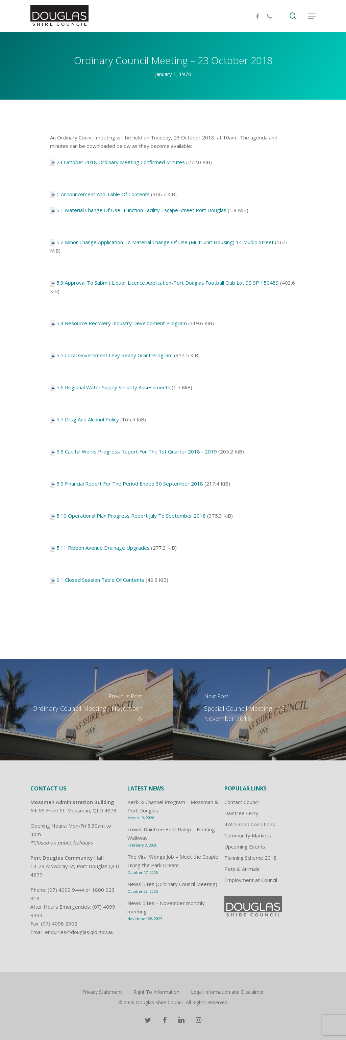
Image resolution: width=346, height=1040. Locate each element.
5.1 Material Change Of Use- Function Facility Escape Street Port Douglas (141, 210)
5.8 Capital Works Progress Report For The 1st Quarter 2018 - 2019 (136, 451)
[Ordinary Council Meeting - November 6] (86, 709)
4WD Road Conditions (249, 824)
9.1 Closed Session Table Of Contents (100, 579)
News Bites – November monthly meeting (166, 907)
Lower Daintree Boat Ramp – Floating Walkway (171, 833)
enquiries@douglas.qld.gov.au (79, 932)
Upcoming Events (244, 846)
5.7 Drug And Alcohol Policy (87, 419)
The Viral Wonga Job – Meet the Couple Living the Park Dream (172, 860)
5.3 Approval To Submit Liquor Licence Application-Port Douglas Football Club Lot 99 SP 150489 (167, 282)
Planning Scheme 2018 (250, 857)
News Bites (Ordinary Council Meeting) (172, 884)
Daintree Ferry (241, 813)
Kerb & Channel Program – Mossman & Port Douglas (172, 806)
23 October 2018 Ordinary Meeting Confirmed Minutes (120, 162)
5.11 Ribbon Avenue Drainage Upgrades (103, 547)
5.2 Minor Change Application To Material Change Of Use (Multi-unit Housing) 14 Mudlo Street (165, 242)
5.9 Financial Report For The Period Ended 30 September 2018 (129, 483)
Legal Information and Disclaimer (227, 992)
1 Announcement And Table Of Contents (103, 194)
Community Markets (247, 835)
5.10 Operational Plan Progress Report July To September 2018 (131, 515)
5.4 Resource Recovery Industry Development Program (121, 323)
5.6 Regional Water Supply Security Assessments (113, 387)
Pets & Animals (242, 868)
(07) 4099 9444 (66, 889)
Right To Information (156, 992)
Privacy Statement (102, 992)
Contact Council (242, 802)
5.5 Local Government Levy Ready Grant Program (114, 355)
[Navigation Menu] (312, 16)
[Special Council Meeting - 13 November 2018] (259, 709)
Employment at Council (250, 880)
